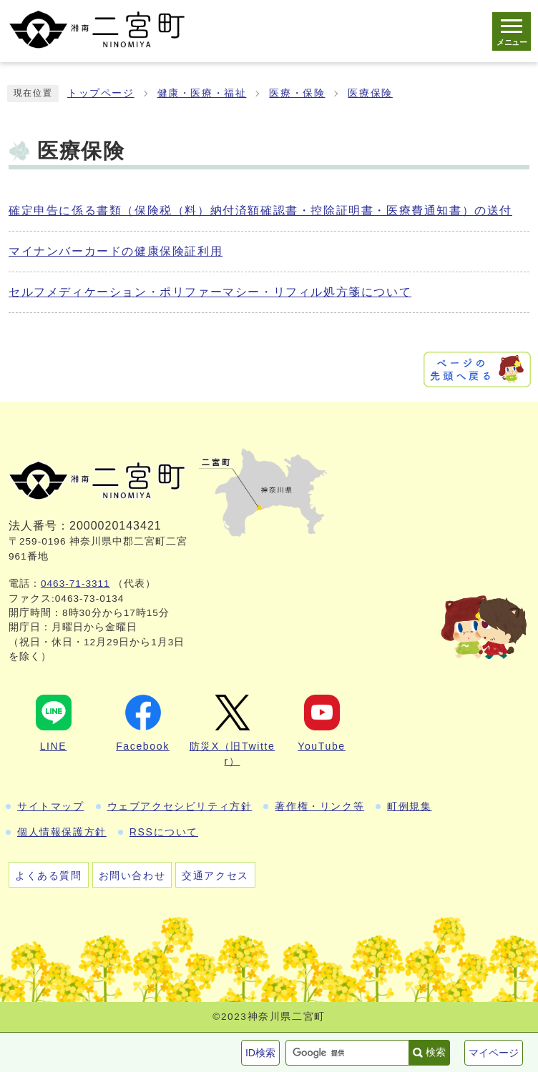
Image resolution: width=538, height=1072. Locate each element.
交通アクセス (215, 875)
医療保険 (370, 93)
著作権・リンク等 (319, 806)
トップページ (100, 93)
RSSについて (163, 832)
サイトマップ (50, 806)
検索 (436, 1052)
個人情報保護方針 (62, 832)
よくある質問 (48, 875)
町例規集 (409, 806)
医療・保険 (297, 93)
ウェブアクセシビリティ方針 (180, 806)
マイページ (494, 1052)
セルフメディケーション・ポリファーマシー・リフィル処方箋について (210, 292)
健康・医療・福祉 (202, 93)
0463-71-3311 (75, 583)
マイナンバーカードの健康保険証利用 (115, 251)
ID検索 (260, 1052)
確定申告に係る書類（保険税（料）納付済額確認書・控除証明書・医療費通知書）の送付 (260, 210)
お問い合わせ (132, 875)
